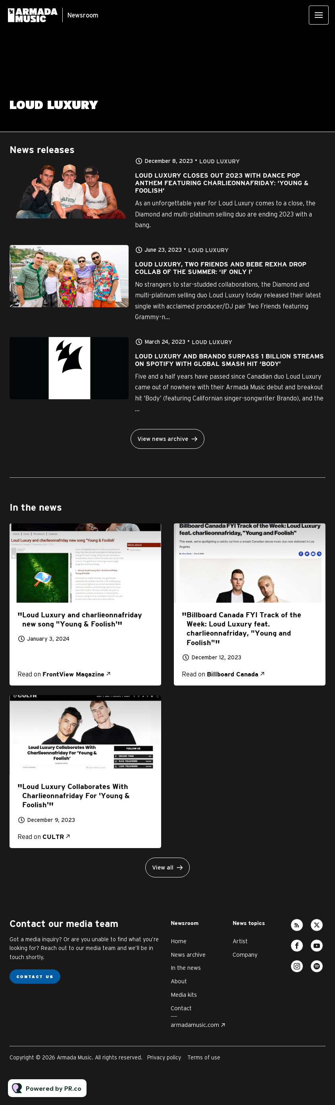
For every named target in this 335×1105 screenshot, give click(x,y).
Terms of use (203, 1057)
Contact (181, 1008)
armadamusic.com (195, 1024)
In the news (186, 967)
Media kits (184, 994)
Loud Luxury (219, 161)
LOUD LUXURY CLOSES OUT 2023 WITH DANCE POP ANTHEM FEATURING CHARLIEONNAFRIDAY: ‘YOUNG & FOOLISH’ (221, 183)
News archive (188, 954)
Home (179, 941)
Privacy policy (164, 1057)
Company (245, 954)
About (179, 981)
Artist (240, 941)
